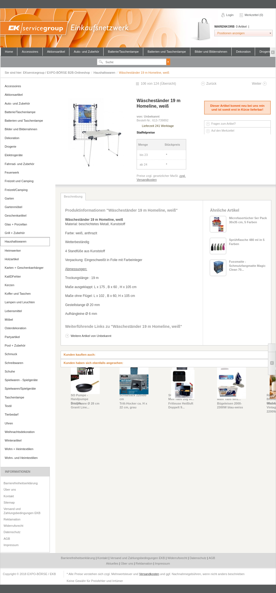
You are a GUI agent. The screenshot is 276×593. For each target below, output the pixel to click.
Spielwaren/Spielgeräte (20, 388)
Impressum (11, 545)
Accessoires (30, 51)
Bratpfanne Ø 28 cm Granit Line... (85, 405)
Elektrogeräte (14, 155)
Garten (9, 198)
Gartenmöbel (13, 207)
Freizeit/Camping (16, 190)
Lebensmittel (13, 311)
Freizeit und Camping (19, 181)
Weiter (256, 84)
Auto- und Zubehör (86, 51)
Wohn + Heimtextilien (19, 449)
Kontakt (9, 496)
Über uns (10, 489)
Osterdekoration (15, 328)
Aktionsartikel (56, 51)
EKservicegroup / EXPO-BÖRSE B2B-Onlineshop (137, 28)
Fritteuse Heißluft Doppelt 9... (180, 405)
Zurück (211, 84)
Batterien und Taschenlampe (167, 51)
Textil (8, 406)
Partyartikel (12, 337)
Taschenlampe (14, 397)
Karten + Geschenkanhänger (24, 267)
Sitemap (9, 502)
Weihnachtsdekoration (20, 432)
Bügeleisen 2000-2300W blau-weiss (230, 405)
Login (230, 15)
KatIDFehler (13, 276)
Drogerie (265, 51)
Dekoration (243, 51)
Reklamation (12, 519)
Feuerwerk (12, 172)
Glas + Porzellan (16, 224)
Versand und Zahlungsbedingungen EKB (22, 510)
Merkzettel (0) (254, 15)
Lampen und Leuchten (20, 302)
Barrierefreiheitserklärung (21, 483)
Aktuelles (112, 563)
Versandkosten (149, 574)
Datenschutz (12, 532)
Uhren (9, 423)
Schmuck (11, 354)
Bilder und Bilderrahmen (211, 51)
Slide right (271, 363)
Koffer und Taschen (18, 293)
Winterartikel (13, 440)
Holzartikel (12, 259)
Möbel (9, 319)
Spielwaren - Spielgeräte (21, 380)
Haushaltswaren (105, 72)
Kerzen (9, 285)
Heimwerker (13, 250)
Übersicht (168, 84)
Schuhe (10, 371)
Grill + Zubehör (15, 233)
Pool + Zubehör (15, 345)
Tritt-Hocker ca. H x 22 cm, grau (133, 405)
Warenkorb (201, 29)
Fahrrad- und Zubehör (19, 164)
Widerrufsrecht (13, 525)
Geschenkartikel (15, 215)
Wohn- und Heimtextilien (21, 457)
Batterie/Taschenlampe (123, 51)
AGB (7, 538)
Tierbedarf (11, 414)
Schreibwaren (14, 363)
